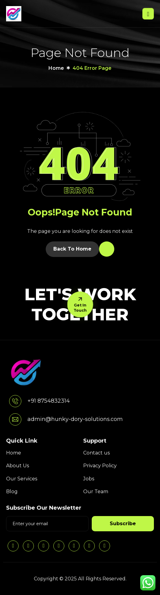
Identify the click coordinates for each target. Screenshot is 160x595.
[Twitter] (43, 545)
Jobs (88, 479)
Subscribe (123, 523)
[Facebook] (58, 545)
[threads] (89, 545)
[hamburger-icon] (148, 13)
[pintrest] (74, 545)
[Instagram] (28, 545)
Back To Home (72, 249)
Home (13, 453)
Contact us (96, 453)
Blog (12, 491)
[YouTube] (104, 545)
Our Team (95, 491)
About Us (17, 466)
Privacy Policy (100, 466)
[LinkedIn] (13, 545)
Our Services (21, 479)
